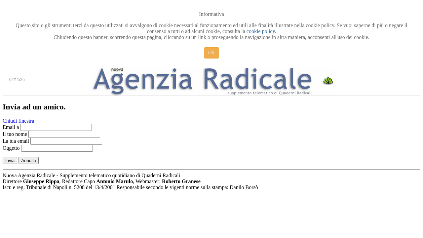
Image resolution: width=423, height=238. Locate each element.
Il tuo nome (15, 134)
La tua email (16, 141)
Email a (11, 127)
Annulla (28, 160)
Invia (10, 160)
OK (211, 52)
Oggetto (11, 148)
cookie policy (261, 31)
